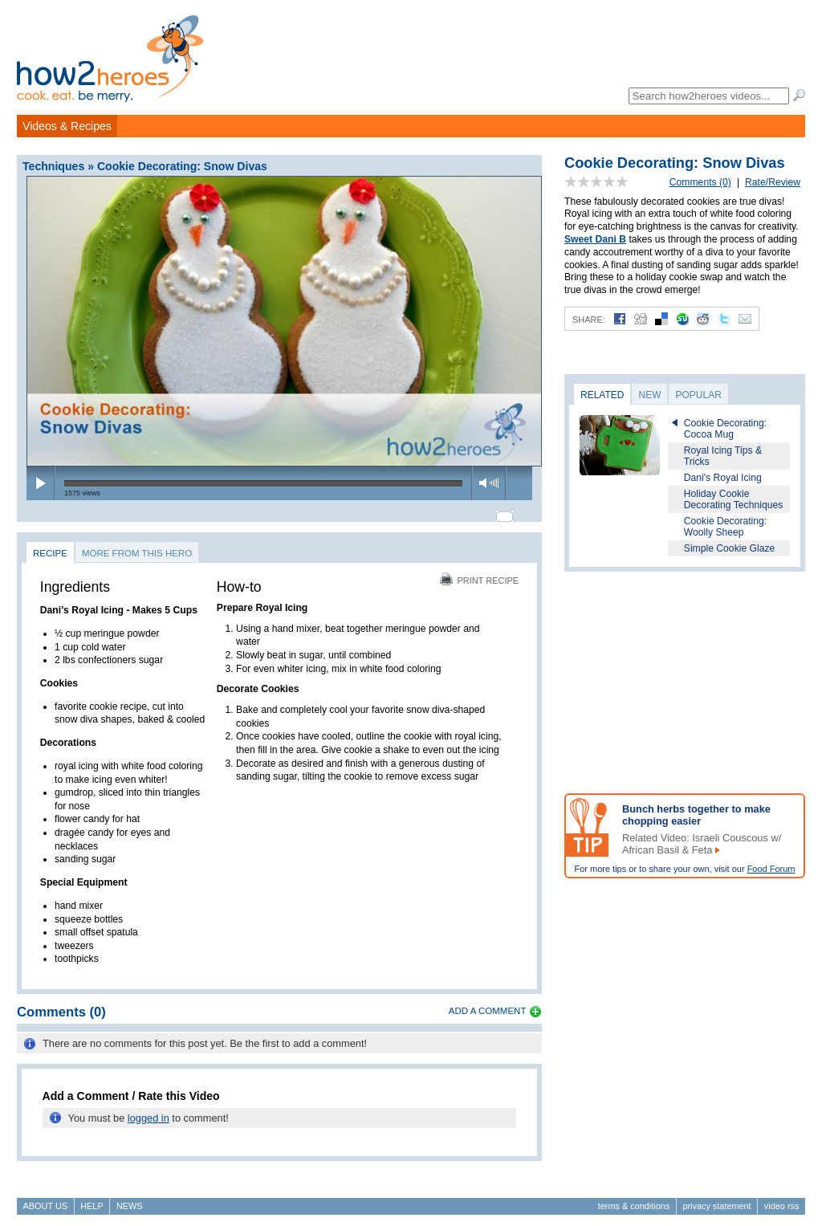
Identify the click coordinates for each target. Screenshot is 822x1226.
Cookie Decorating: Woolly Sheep (725, 526)
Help (91, 1199)
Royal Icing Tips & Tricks (723, 456)
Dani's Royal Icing (723, 477)
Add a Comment (488, 1003)
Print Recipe (479, 573)
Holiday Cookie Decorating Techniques (733, 499)
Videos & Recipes (67, 126)
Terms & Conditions (633, 1199)
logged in (148, 1111)
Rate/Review (772, 182)
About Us (45, 1199)
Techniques (53, 166)
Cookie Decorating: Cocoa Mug (725, 428)
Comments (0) (700, 182)
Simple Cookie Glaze (729, 548)
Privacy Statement (716, 1199)
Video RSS (782, 1199)
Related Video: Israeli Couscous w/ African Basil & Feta (701, 844)
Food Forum (771, 869)
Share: (588, 319)
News (129, 1199)
